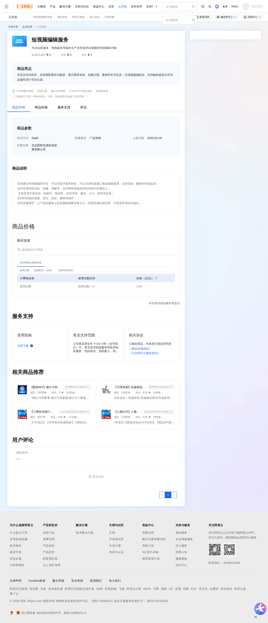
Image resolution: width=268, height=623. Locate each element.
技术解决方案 (85, 532)
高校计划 (148, 545)
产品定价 (49, 552)
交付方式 (22, 138)
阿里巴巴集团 (18, 588)
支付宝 (203, 588)
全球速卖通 (55, 588)
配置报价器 (50, 558)
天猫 (43, 588)
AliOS (147, 588)
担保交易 (42, 91)
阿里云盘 (240, 588)
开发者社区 (116, 539)
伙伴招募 (109, 17)
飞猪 (121, 588)
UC (171, 588)
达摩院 (214, 588)
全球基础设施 (18, 539)
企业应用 (27, 26)
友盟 (178, 588)
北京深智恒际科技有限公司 (74, 411)
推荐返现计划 (151, 558)
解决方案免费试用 (154, 539)
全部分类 (13, 26)
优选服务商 (102, 91)
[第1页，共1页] (168, 495)
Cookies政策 (37, 580)
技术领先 (15, 545)
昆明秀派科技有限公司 (161, 387)
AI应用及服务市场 (42, 17)
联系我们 (96, 580)
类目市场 (62, 17)
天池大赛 (115, 545)
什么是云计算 (18, 532)
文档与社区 (82, 6)
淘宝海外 (226, 588)
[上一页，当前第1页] (162, 495)
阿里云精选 (78, 17)
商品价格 (41, 107)
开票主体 (22, 145)
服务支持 (63, 107)
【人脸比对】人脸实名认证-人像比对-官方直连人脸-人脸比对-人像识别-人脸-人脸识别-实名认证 (127, 411)
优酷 (186, 588)
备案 (225, 6)
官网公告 (181, 552)
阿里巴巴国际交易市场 (79, 588)
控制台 (234, 6)
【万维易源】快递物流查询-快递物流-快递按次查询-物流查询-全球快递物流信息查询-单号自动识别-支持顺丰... (129, 387)
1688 (99, 588)
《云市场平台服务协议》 (144, 353)
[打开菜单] (6, 6)
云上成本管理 (52, 565)
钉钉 (194, 588)
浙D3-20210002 (157, 601)
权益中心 (98, 6)
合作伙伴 (136, 6)
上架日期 (138, 138)
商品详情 (18, 107)
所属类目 (80, 138)
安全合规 (15, 558)
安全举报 (77, 580)
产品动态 (49, 545)
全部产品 (49, 532)
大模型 (41, 6)
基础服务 (181, 532)
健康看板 (181, 558)
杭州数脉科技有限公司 (77, 387)
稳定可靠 (15, 552)
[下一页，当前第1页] (174, 495)
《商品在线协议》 (140, 348)
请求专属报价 (223, 97)
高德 (164, 588)
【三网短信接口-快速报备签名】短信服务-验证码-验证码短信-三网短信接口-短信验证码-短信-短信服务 (43, 411)
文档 (112, 532)
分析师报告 (17, 565)
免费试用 (49, 539)
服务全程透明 (58, 91)
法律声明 (15, 580)
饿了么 (14, 593)
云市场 (122, 6)
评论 (83, 107)
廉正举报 (58, 580)
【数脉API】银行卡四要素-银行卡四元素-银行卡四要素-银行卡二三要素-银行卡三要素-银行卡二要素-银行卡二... (46, 387)
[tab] (30, 263)
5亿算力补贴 (150, 552)
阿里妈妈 (111, 588)
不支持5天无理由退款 (80, 91)
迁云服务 (181, 545)
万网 (156, 588)
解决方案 (65, 6)
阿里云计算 (134, 588)
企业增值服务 (184, 539)
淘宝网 (33, 588)
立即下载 (26, 345)
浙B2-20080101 (102, 601)
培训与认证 (116, 552)
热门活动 (94, 17)
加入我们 (115, 580)
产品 (52, 6)
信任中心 (181, 565)
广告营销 (41, 26)
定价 (111, 6)
